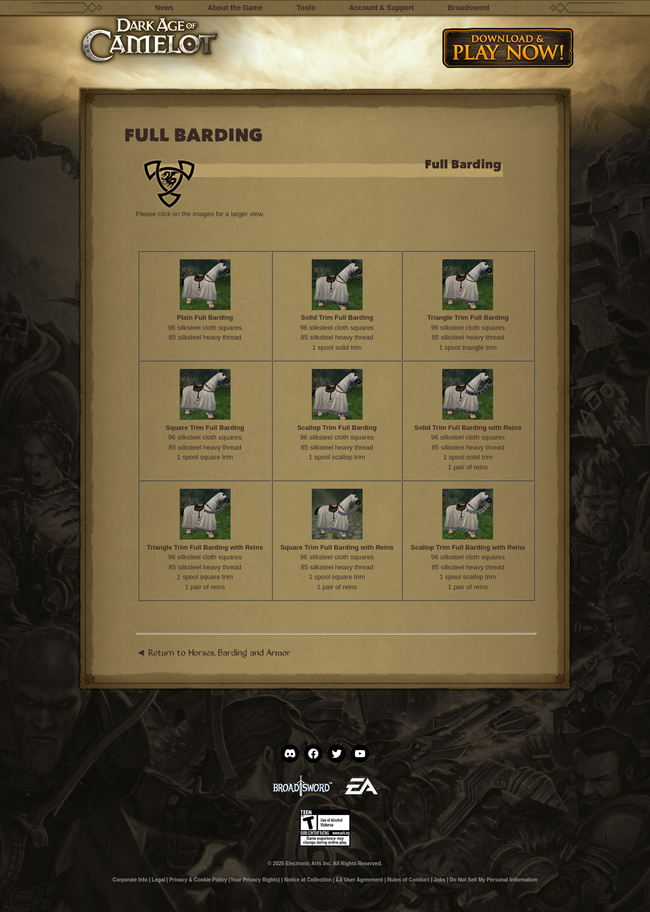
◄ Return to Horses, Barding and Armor (213, 652)
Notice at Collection (307, 880)
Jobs (439, 880)
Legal (158, 880)
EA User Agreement (359, 880)
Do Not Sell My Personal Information (494, 880)
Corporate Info (130, 880)
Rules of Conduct (408, 880)
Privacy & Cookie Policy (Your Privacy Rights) (224, 880)
